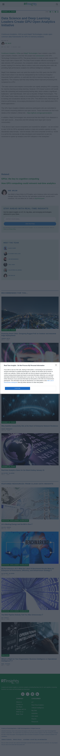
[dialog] (30, 378)
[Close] (56, 365)
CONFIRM (17, 388)
